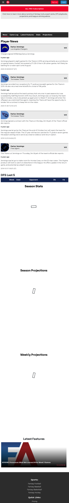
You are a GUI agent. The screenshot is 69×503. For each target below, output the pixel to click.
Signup (54, 2)
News (5, 35)
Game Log (14, 35)
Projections (47, 35)
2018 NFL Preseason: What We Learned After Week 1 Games (26, 462)
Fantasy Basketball (34, 490)
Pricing (34, 501)
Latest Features (27, 35)
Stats (38, 35)
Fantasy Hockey (34, 493)
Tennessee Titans (17, 79)
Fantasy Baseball (34, 487)
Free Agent (15, 148)
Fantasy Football (34, 484)
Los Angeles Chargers (19, 49)
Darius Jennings (17, 47)
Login (64, 2)
